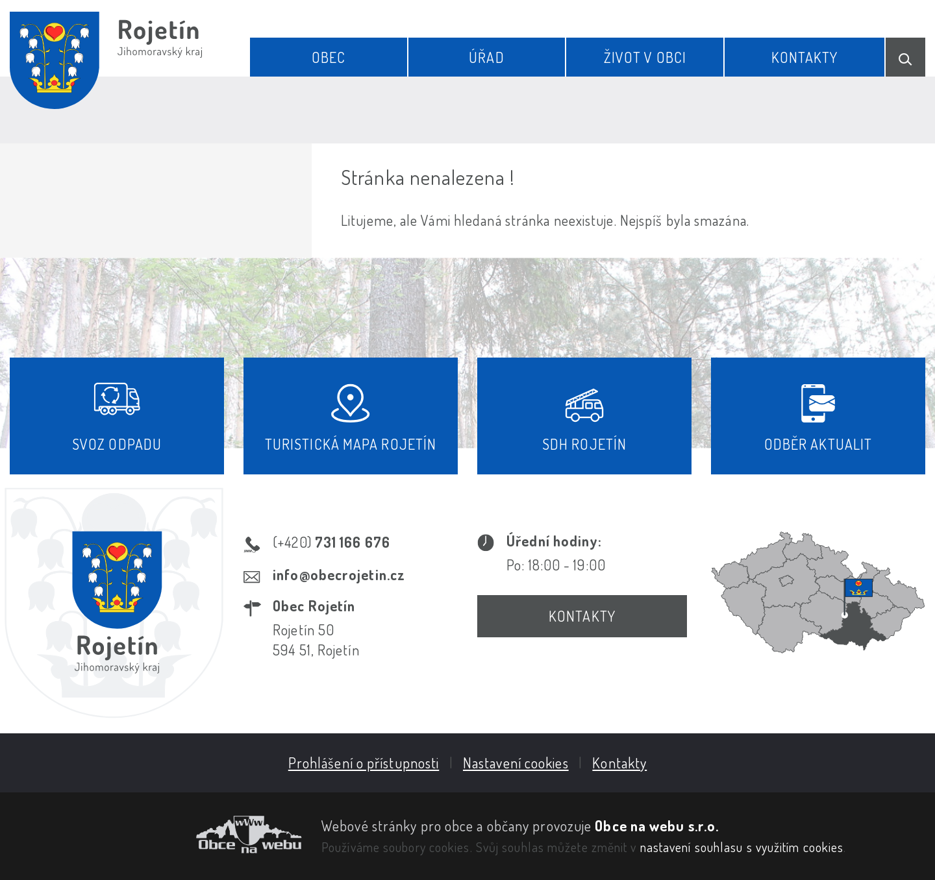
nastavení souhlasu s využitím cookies (742, 846)
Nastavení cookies (516, 762)
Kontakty (804, 57)
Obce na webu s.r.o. (657, 825)
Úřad (486, 57)
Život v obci (645, 57)
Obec (328, 57)
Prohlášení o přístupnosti (364, 762)
